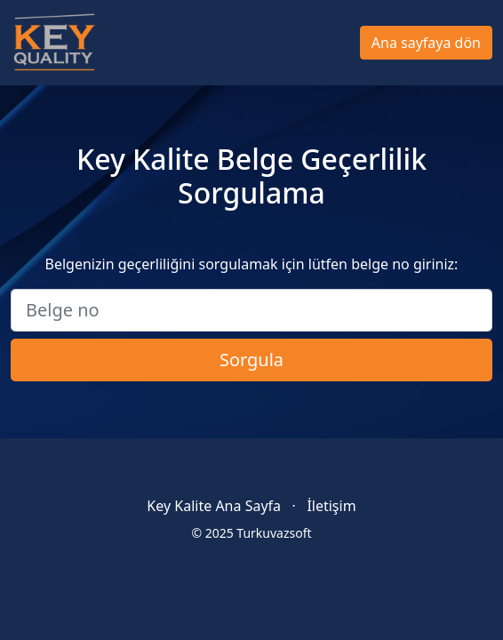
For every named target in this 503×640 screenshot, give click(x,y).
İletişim (331, 506)
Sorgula (251, 360)
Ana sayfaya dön (426, 42)
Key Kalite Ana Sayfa (214, 506)
